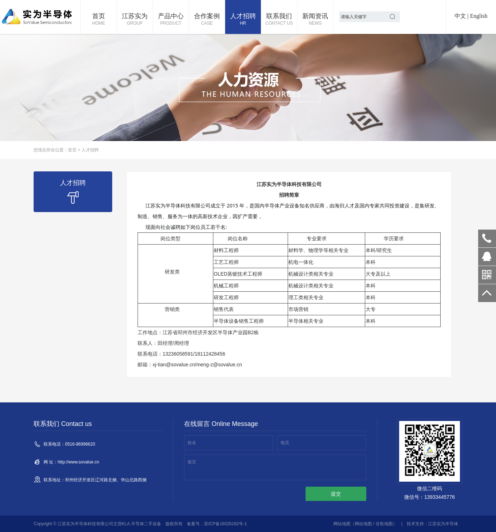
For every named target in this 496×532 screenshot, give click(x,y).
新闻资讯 (315, 19)
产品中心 (171, 19)
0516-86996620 (487, 238)
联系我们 (279, 19)
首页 (98, 19)
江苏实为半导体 (443, 523)
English (478, 16)
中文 (460, 16)
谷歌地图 (384, 523)
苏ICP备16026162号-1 (225, 523)
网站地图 (342, 523)
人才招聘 (243, 19)
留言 (192, 462)
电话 (285, 442)
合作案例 (207, 19)
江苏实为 (135, 19)
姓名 (192, 442)
